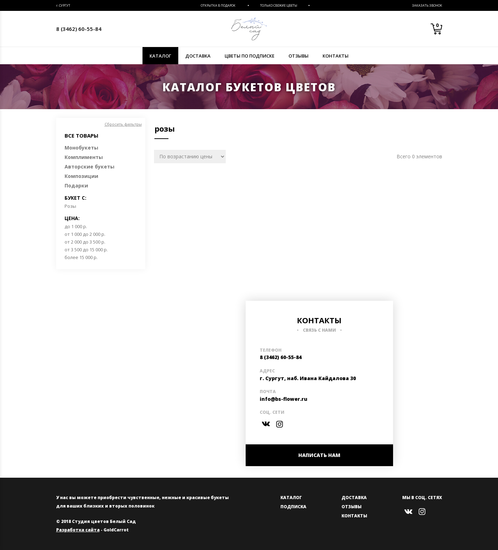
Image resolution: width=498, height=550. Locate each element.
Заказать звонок (427, 5)
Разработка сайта (78, 530)
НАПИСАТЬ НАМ (319, 455)
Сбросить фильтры (123, 124)
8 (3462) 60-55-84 (78, 28)
